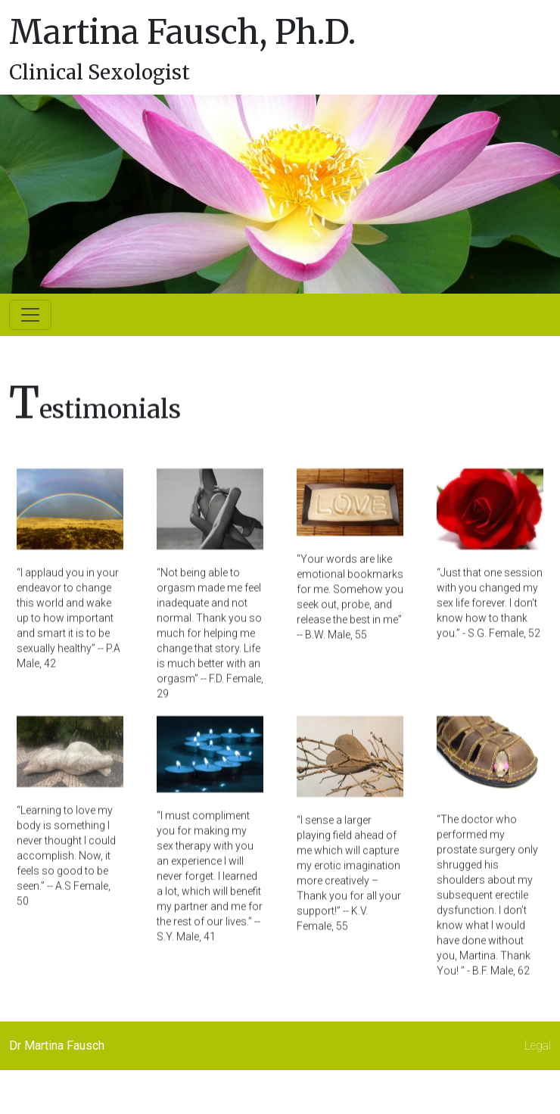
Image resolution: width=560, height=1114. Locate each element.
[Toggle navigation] (30, 315)
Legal (537, 1045)
